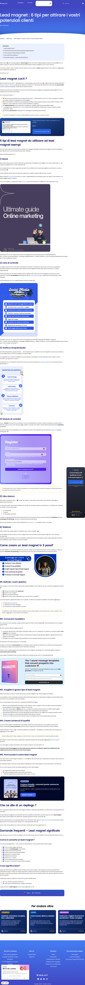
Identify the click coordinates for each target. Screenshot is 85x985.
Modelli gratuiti (6, 714)
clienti (35, 630)
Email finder (53, 955)
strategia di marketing (9, 83)
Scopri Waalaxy (42, 2)
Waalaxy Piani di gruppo (53, 960)
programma (53, 428)
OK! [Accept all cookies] (13, 978)
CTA (11, 856)
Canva (24, 180)
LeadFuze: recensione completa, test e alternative (13, 915)
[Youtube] (41, 978)
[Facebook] (44, 978)
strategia (32, 772)
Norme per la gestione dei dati (75, 957)
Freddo (6, 880)
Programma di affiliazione (53, 962)
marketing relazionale (45, 360)
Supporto (32, 955)
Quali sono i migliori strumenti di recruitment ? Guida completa (71, 915)
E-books (31, 2)
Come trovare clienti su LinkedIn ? (42, 915)
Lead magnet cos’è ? (9, 46)
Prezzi (53, 953)
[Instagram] (47, 978)
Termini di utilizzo (75, 955)
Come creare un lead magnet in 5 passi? (14, 51)
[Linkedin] (38, 978)
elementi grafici (55, 738)
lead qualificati (13, 601)
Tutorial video (32, 953)
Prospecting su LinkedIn (53, 957)
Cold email (53, 965)
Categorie (22, 2)
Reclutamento (64, 911)
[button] (5, 983)
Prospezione (5, 911)
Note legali (75, 953)
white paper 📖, (31, 521)
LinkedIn (33, 911)
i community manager (36, 274)
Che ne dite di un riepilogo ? (11, 53)
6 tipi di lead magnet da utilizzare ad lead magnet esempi (19, 49)
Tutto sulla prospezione (10, 953)
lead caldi (21, 105)
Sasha (27, 891)
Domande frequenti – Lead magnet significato (16, 56)
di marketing (12, 175)
